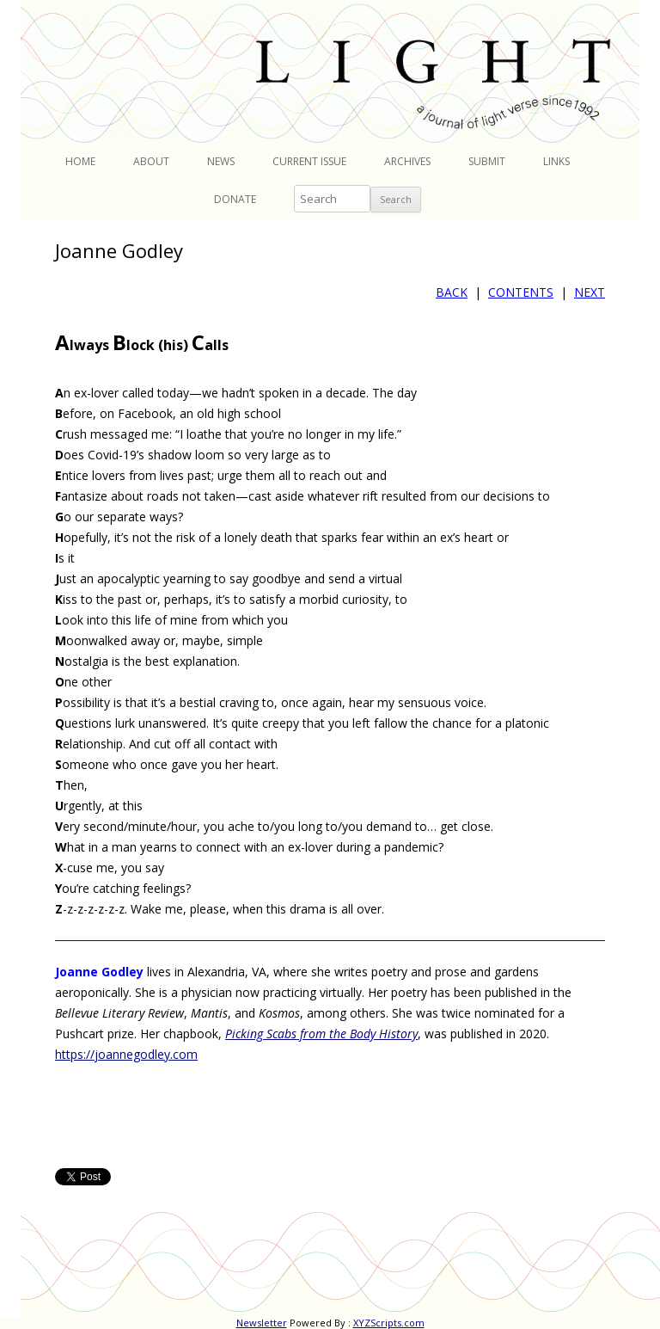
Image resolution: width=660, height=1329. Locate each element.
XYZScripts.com (389, 1322)
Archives (407, 161)
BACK (452, 292)
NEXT (589, 292)
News (221, 161)
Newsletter (261, 1322)
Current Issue (309, 161)
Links (556, 161)
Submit (486, 161)
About (151, 161)
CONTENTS (520, 292)
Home (80, 161)
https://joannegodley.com (126, 1054)
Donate (235, 199)
